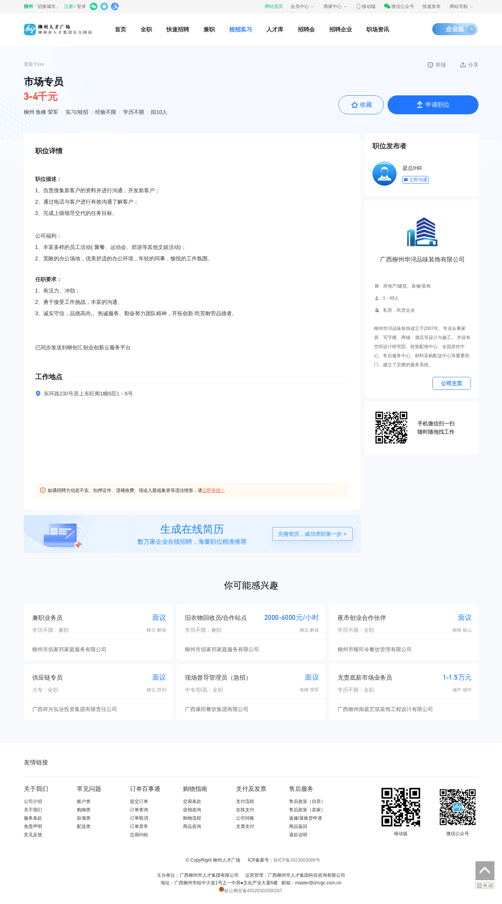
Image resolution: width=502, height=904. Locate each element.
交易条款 (192, 801)
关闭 (484, 885)
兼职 (209, 29)
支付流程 (245, 801)
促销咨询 (192, 809)
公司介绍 (33, 801)
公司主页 (451, 383)
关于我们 (33, 809)
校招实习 (240, 29)
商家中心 (336, 6)
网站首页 (274, 6)
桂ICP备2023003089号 (297, 860)
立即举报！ (213, 490)
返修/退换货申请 (305, 818)
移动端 (365, 6)
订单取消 (139, 818)
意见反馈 (33, 834)
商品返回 (298, 826)
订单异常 (139, 826)
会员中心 (303, 6)
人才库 (274, 29)
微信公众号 (399, 6)
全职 (146, 29)
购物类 (84, 809)
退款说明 (298, 834)
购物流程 (192, 818)
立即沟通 (415, 179)
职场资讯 (377, 29)
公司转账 (245, 818)
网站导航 (462, 6)
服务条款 (33, 818)
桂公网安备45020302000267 (250, 890)
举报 (436, 64)
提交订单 (139, 801)
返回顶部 (484, 870)
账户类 (84, 801)
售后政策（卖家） (307, 809)
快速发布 (431, 6)
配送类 (84, 826)
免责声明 (33, 826)
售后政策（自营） (307, 801)
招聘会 (306, 29)
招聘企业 (340, 29)
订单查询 (139, 809)
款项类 (84, 818)
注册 (68, 6)
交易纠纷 (139, 834)
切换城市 (47, 6)
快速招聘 (177, 29)
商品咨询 (192, 826)
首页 (120, 29)
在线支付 (245, 809)
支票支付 (245, 826)
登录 (81, 6)
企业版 (455, 29)
